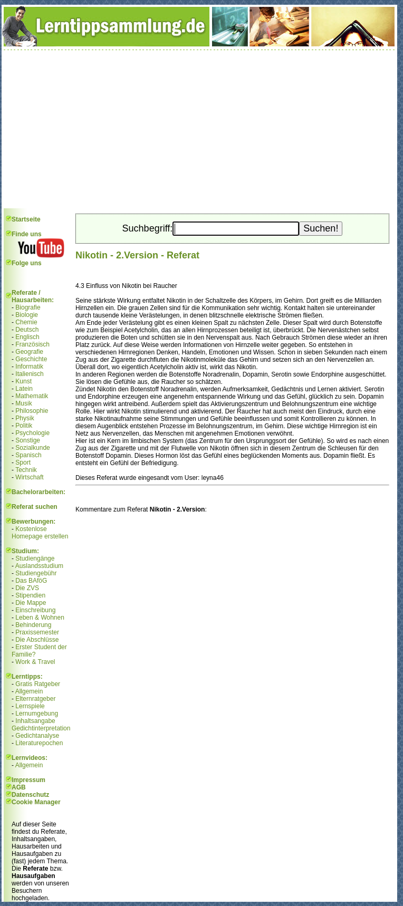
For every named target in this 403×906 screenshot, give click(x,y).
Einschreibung (35, 610)
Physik (24, 418)
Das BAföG (31, 580)
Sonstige (27, 440)
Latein (24, 388)
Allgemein (29, 691)
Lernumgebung (36, 713)
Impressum (28, 780)
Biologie (26, 315)
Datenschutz (30, 794)
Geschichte (31, 359)
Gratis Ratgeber (37, 684)
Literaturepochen (39, 743)
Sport (23, 462)
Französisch (32, 344)
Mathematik (31, 396)
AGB (19, 787)
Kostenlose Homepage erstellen (40, 532)
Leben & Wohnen (39, 617)
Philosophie (31, 411)
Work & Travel (35, 662)
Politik (23, 425)
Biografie (27, 307)
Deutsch (27, 329)
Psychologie (32, 433)
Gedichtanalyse (37, 735)
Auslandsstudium (39, 566)
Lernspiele (29, 706)
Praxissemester (37, 632)
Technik (26, 470)
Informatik (29, 366)
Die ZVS (27, 588)
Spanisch (28, 455)
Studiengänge (34, 558)
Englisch (27, 337)
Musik (23, 403)
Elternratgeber (35, 698)
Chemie (26, 322)
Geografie (29, 351)
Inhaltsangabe (35, 721)
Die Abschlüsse (37, 639)
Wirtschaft (29, 477)
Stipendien (30, 595)
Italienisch (29, 374)
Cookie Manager (36, 802)
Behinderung (33, 625)
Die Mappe (30, 602)
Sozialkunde (32, 447)
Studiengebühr (35, 573)
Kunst (23, 381)
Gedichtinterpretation (41, 728)
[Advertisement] (199, 129)
